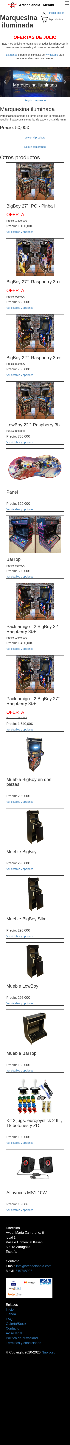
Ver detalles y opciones (19, 231)
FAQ (9, 1319)
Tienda (11, 1314)
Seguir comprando (35, 100)
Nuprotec (48, 1352)
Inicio (10, 1309)
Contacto (12, 1328)
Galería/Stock (16, 1324)
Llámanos (11, 54)
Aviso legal (14, 1333)
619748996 (23, 1271)
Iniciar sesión (56, 12)
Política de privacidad (22, 1338)
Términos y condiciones (23, 1343)
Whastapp (52, 54)
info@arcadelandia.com (33, 1266)
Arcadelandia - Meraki (31, 5)
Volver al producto (34, 137)
